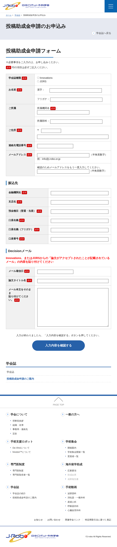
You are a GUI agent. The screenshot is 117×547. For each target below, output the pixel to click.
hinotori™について (22, 452)
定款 (15, 433)
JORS (41, 81)
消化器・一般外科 (76, 497)
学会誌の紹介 (19, 493)
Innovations (45, 78)
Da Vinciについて (21, 448)
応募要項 (72, 470)
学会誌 (17, 15)
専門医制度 (18, 470)
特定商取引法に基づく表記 (98, 519)
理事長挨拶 (18, 421)
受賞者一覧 (73, 456)
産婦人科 (72, 502)
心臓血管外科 (74, 510)
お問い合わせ (53, 519)
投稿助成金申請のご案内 (20, 378)
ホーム (8, 15)
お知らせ (38, 519)
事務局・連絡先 (20, 429)
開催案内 (72, 448)
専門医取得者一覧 (21, 475)
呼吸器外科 (73, 506)
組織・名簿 (18, 425)
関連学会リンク (72, 519)
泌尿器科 (72, 493)
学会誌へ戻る (101, 33)
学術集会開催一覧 (76, 452)
